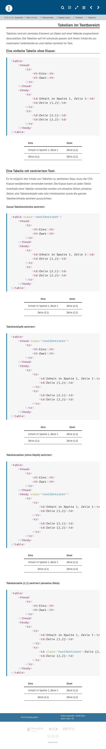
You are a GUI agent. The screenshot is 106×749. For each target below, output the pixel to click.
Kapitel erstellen (65, 17)
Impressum (53, 742)
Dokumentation (49, 17)
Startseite (19, 17)
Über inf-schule (33, 17)
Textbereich (80, 17)
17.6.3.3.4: (9, 17)
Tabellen (92, 17)
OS (73, 719)
